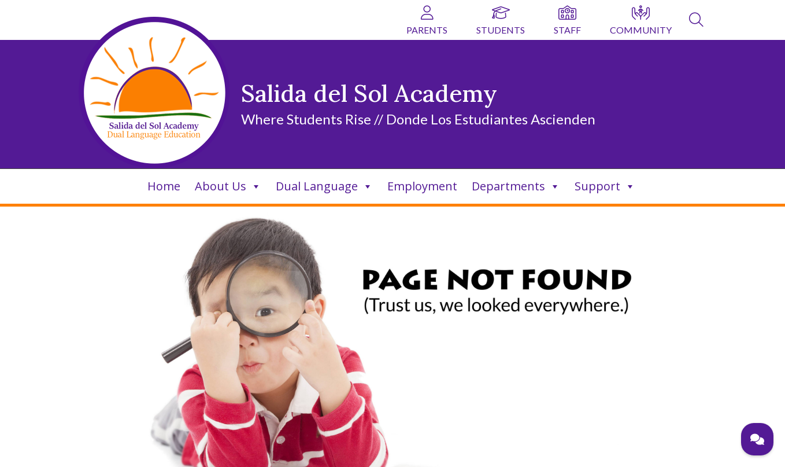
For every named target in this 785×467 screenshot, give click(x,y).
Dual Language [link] (324, 186)
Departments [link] (516, 186)
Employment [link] (422, 186)
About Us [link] (228, 186)
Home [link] (163, 186)
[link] (696, 21)
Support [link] (605, 186)
